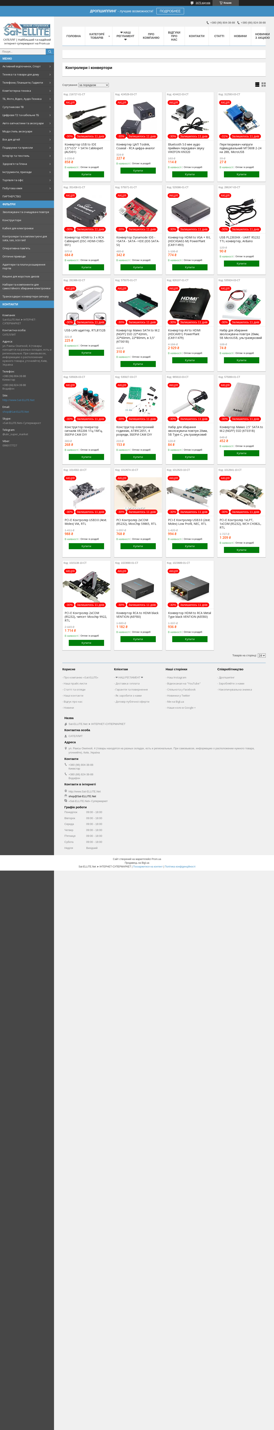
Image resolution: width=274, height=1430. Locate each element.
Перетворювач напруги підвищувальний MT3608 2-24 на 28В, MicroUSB (240, 148)
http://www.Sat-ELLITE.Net (18, 400)
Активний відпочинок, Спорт (21, 66)
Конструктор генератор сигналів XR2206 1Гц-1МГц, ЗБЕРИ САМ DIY (84, 430)
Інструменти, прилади (17, 172)
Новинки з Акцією (262, 36)
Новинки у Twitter (178, 695)
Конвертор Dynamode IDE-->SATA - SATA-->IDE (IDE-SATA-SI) (138, 241)
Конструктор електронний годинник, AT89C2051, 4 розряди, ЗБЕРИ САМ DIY (135, 430)
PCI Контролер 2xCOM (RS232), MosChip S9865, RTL (136, 522)
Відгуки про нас (174, 36)
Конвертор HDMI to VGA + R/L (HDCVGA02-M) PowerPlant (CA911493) (189, 241)
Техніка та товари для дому (20, 74)
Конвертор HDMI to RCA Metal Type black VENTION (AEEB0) (189, 615)
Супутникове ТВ (13, 107)
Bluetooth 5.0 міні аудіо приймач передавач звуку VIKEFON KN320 (186, 148)
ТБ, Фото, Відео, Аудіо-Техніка (22, 99)
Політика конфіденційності (180, 866)
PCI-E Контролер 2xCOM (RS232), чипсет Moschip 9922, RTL (86, 616)
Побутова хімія (12, 188)
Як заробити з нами (128, 695)
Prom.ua (156, 859)
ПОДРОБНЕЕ (170, 11)
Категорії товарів (96, 36)
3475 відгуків (203, 2)
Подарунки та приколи (17, 147)
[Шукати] (50, 52)
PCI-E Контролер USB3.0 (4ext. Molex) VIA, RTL (86, 522)
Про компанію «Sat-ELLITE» (81, 677)
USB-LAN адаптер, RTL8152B (85, 330)
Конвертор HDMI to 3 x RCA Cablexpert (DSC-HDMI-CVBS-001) (85, 241)
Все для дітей (11, 139)
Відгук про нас (73, 701)
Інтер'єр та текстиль (15, 156)
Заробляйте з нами (231, 683)
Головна (73, 36)
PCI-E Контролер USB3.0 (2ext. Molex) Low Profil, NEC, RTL (189, 522)
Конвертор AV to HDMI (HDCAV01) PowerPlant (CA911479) (184, 334)
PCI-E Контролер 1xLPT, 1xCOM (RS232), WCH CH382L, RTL (240, 523)
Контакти (197, 36)
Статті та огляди (74, 689)
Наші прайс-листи (75, 683)
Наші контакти (73, 695)
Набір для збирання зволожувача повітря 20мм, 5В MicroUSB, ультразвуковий (241, 334)
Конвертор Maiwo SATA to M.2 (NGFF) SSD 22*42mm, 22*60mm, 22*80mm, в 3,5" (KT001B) (138, 335)
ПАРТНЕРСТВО (11, 196)
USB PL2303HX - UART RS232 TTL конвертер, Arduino (240, 239)
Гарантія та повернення (131, 689)
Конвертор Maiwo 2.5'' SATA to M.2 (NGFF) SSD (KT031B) (241, 429)
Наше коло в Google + (181, 707)
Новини (240, 36)
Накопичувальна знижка (235, 689)
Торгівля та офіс (12, 180)
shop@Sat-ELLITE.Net (15, 412)
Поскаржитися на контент (148, 866)
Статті (219, 36)
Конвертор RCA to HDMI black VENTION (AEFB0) (137, 615)
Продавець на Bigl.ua (137, 862)
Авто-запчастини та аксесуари (23, 123)
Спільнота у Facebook (181, 689)
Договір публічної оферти (132, 701)
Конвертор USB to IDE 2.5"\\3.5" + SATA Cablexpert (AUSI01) (84, 148)
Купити (86, 174)
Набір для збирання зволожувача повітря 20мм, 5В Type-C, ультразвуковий (188, 430)
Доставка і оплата (127, 683)
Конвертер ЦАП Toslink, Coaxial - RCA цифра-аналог (135, 146)
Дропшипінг (227, 677)
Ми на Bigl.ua (175, 701)
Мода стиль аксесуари (17, 131)
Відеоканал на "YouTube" (184, 683)
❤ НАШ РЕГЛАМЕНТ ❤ (125, 36)
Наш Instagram (176, 677)
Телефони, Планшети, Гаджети (22, 82)
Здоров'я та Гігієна (14, 164)
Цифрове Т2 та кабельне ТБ (20, 115)
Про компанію (151, 36)
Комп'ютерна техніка (16, 91)
